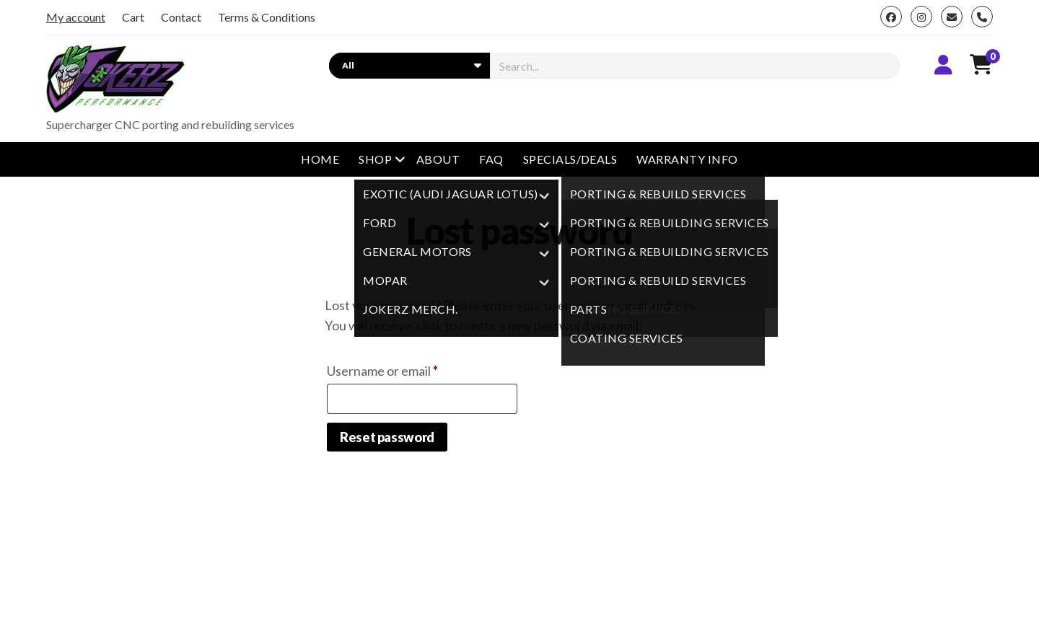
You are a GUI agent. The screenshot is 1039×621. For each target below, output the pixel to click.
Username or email (408, 368)
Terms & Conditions (266, 17)
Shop (375, 159)
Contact (181, 17)
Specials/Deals (570, 159)
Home (320, 159)
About (438, 159)
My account (75, 17)
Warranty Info (686, 159)
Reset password (387, 437)
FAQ (491, 159)
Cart (133, 17)
